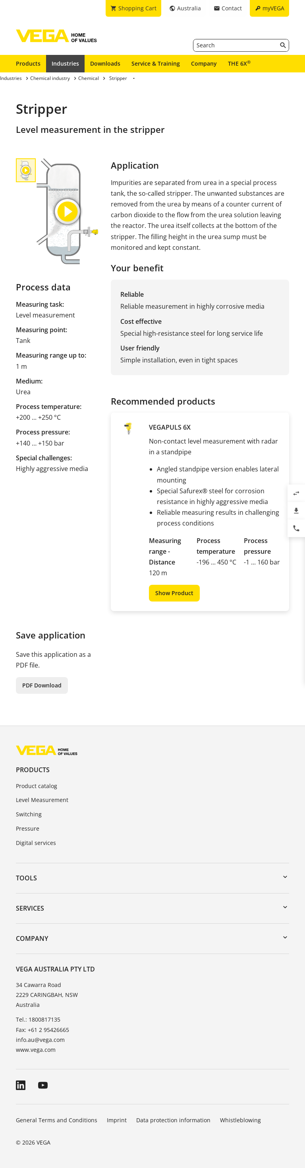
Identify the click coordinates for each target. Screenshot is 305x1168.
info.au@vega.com (40, 1039)
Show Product (174, 593)
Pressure (27, 828)
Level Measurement (42, 800)
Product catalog (36, 786)
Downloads (105, 63)
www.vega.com (36, 1049)
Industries (65, 63)
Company (204, 63)
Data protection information (173, 1120)
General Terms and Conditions (56, 1120)
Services (30, 908)
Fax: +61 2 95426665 (42, 1030)
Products (28, 63)
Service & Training (155, 63)
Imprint (117, 1120)
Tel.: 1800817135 (38, 1019)
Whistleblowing (240, 1120)
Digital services (36, 843)
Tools (26, 878)
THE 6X (239, 63)
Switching (29, 814)
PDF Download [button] (42, 685)
